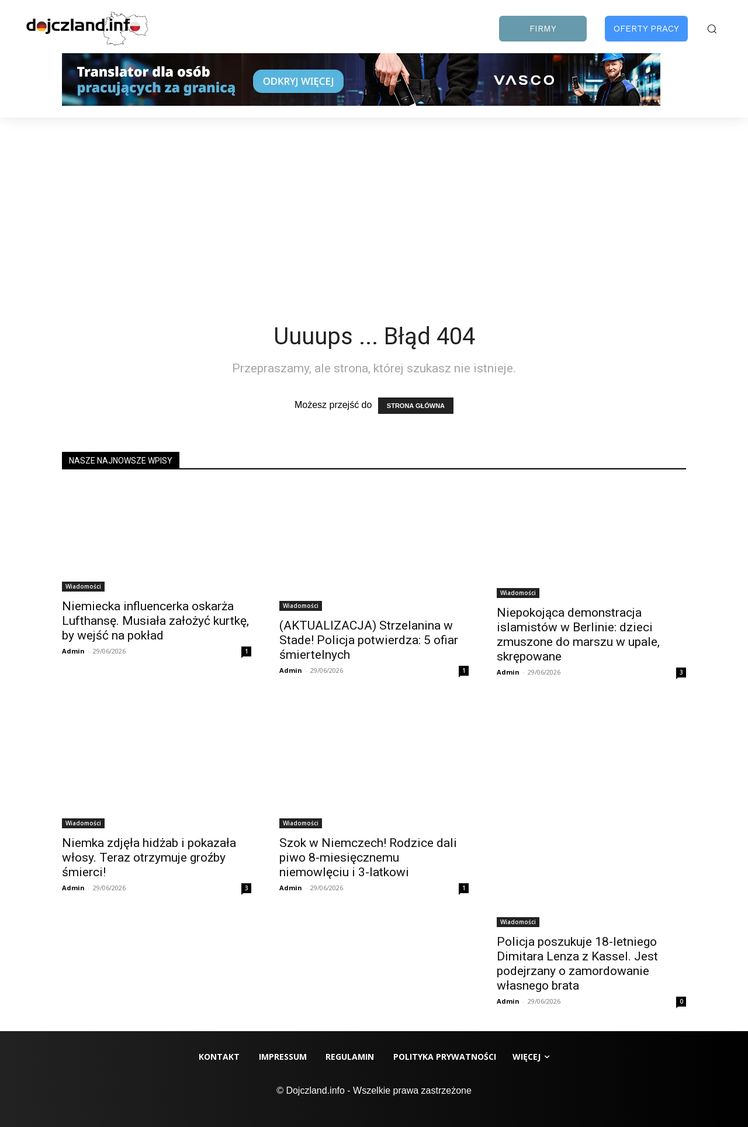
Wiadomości (83, 586)
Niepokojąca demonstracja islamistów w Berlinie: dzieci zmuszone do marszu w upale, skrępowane (578, 634)
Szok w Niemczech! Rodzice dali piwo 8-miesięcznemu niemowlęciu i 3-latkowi (368, 857)
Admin (73, 651)
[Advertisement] (374, 205)
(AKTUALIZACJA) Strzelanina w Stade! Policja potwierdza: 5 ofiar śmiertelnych (368, 640)
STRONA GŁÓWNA (416, 405)
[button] (711, 28)
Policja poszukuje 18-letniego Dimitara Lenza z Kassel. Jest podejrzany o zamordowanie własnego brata (577, 964)
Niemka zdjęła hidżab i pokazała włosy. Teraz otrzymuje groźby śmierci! (149, 857)
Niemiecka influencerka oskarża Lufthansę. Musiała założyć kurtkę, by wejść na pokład (155, 620)
